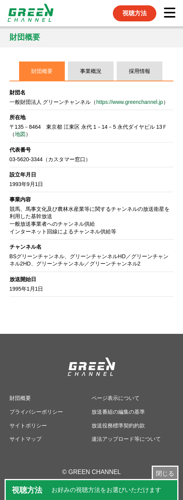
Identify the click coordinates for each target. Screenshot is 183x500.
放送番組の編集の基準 (118, 412)
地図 (20, 134)
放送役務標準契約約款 (118, 425)
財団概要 (42, 71)
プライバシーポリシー (36, 412)
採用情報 (139, 71)
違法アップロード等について (126, 439)
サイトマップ (26, 439)
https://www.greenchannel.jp (129, 102)
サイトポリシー (28, 425)
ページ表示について (116, 398)
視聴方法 (134, 13)
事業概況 (90, 71)
